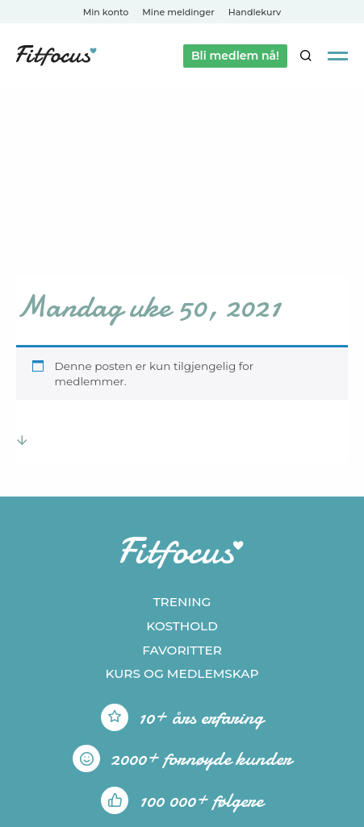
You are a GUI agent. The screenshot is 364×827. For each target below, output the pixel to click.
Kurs (181, 673)
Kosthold (182, 626)
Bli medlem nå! (235, 55)
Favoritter (182, 650)
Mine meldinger (178, 12)
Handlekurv (255, 12)
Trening (182, 601)
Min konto (106, 12)
